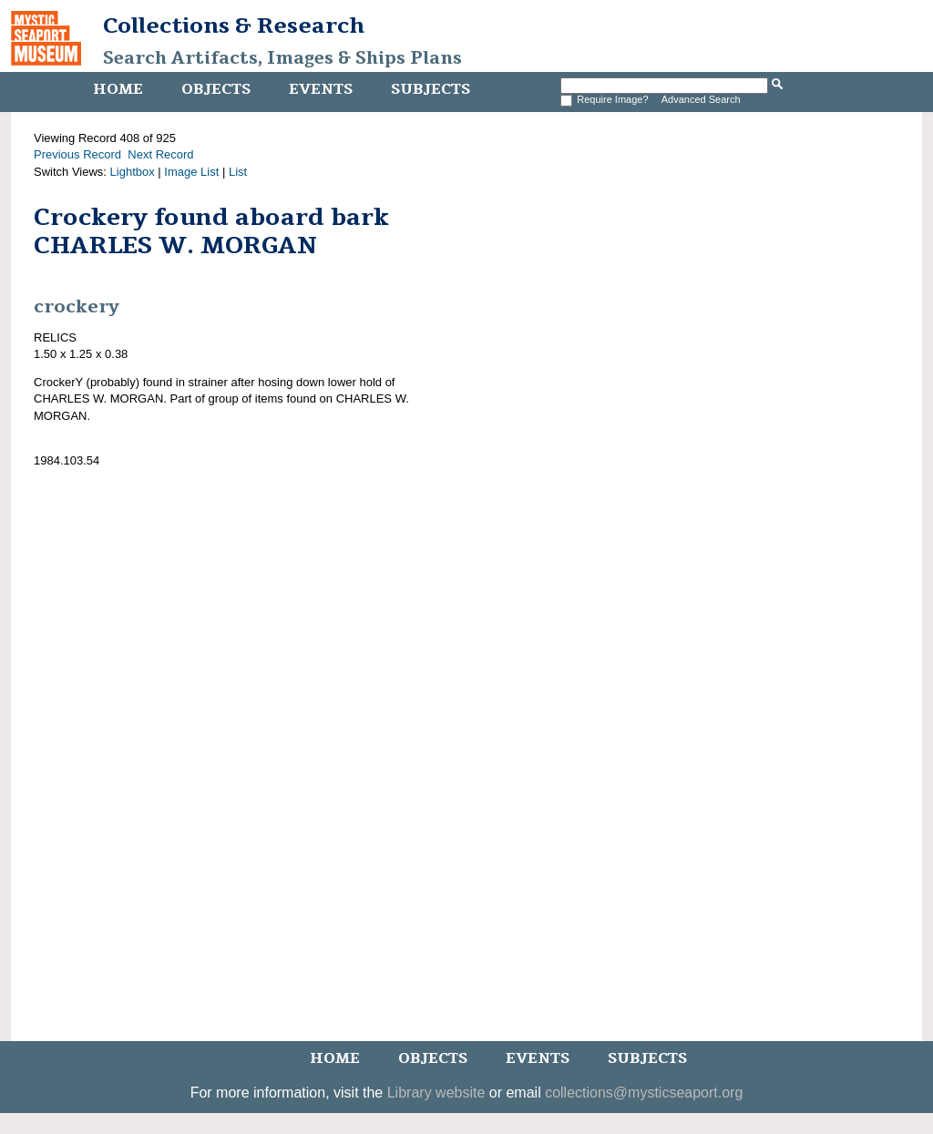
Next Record (160, 154)
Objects (216, 89)
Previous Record (77, 154)
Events (321, 89)
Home (118, 89)
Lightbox (132, 172)
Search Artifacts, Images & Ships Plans (282, 58)
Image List (191, 172)
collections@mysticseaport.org (644, 1092)
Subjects (430, 89)
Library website (436, 1092)
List (238, 172)
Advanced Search (701, 99)
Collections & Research (233, 25)
